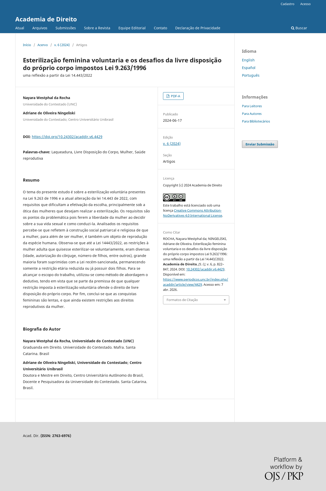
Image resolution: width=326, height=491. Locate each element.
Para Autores (252, 113)
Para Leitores (252, 106)
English (248, 60)
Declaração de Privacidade (197, 27)
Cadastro (287, 4)
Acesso (305, 4)
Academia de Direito (46, 19)
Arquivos (39, 27)
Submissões (66, 27)
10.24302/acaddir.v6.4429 (205, 269)
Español (248, 67)
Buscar (299, 27)
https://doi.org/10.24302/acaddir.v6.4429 (67, 136)
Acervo (42, 45)
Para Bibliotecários (256, 121)
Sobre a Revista (97, 27)
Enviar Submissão (260, 144)
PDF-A (175, 96)
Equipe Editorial (132, 27)
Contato (160, 27)
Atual (19, 27)
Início (27, 45)
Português (251, 75)
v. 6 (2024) (62, 45)
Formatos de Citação (182, 299)
